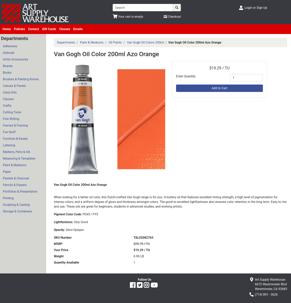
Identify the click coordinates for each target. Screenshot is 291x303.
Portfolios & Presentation (20, 191)
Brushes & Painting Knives (21, 79)
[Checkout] (172, 16)
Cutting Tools (12, 112)
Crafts (7, 105)
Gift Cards (49, 29)
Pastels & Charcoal (16, 178)
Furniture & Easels (15, 139)
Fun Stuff (9, 132)
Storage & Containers (17, 211)
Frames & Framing (15, 125)
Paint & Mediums (14, 165)
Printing (8, 198)
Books (7, 72)
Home (7, 29)
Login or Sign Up (256, 8)
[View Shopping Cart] (128, 16)
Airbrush (9, 53)
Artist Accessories (15, 59)
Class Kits (10, 92)
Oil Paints (115, 42)
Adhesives (10, 46)
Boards (8, 66)
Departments (66, 42)
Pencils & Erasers (15, 185)
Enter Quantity (185, 76)
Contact (33, 29)
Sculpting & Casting (16, 205)
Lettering (9, 145)
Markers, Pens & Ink (16, 152)
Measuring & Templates (19, 158)
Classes (64, 29)
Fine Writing (11, 119)
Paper (7, 172)
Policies (19, 29)
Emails (78, 29)
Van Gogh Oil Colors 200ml (145, 42)
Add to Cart (219, 88)
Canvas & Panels (14, 86)
